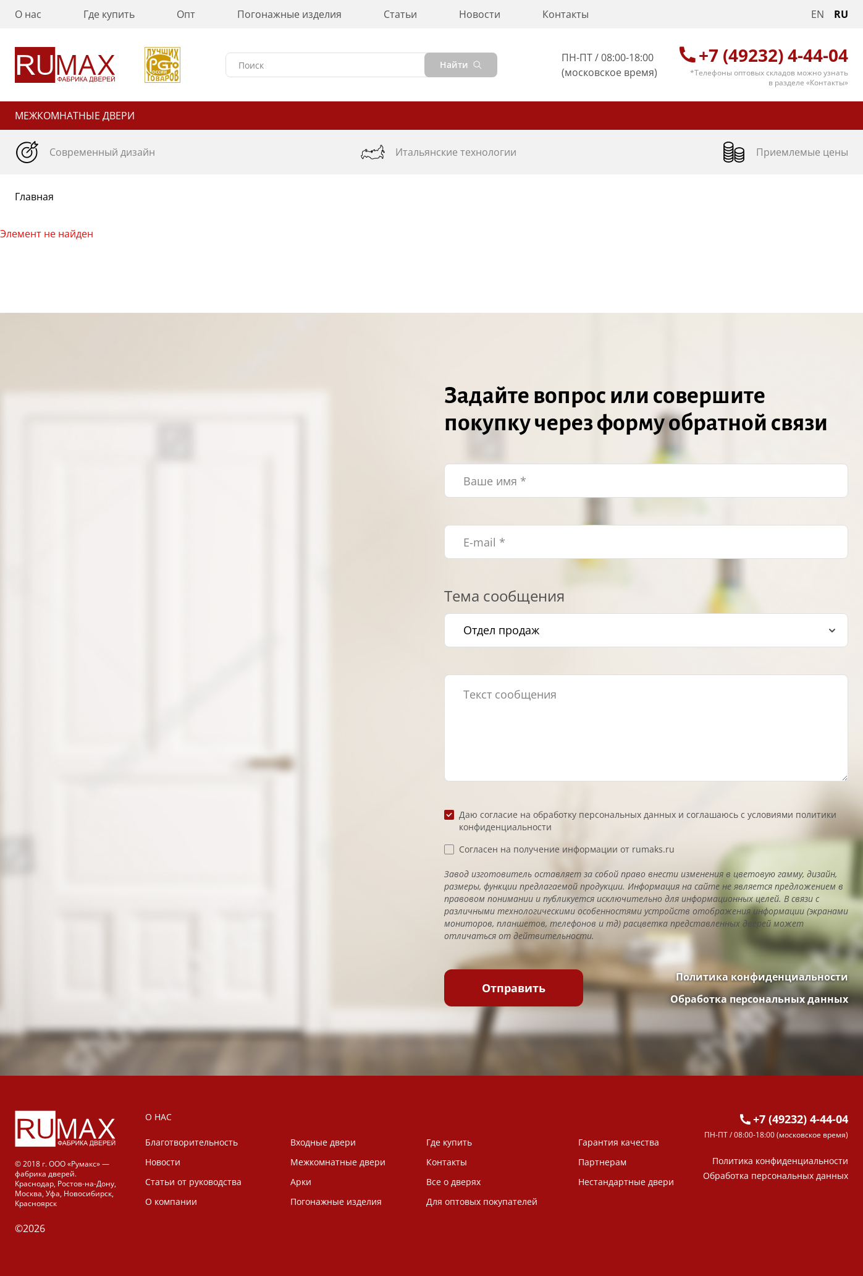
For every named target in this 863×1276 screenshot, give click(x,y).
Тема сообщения (504, 596)
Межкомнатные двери (75, 115)
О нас (28, 14)
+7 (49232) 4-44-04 (773, 55)
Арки (300, 1182)
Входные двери (323, 1142)
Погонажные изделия (289, 14)
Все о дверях (453, 1182)
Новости (479, 14)
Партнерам (602, 1162)
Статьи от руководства (193, 1182)
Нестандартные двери (626, 1182)
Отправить (513, 987)
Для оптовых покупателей (481, 1201)
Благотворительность (191, 1142)
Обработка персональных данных (759, 999)
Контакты (565, 14)
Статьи (400, 14)
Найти (461, 64)
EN (817, 14)
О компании (171, 1201)
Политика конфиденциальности (762, 977)
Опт (186, 14)
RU (841, 14)
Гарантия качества (618, 1142)
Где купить (109, 14)
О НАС (158, 1117)
